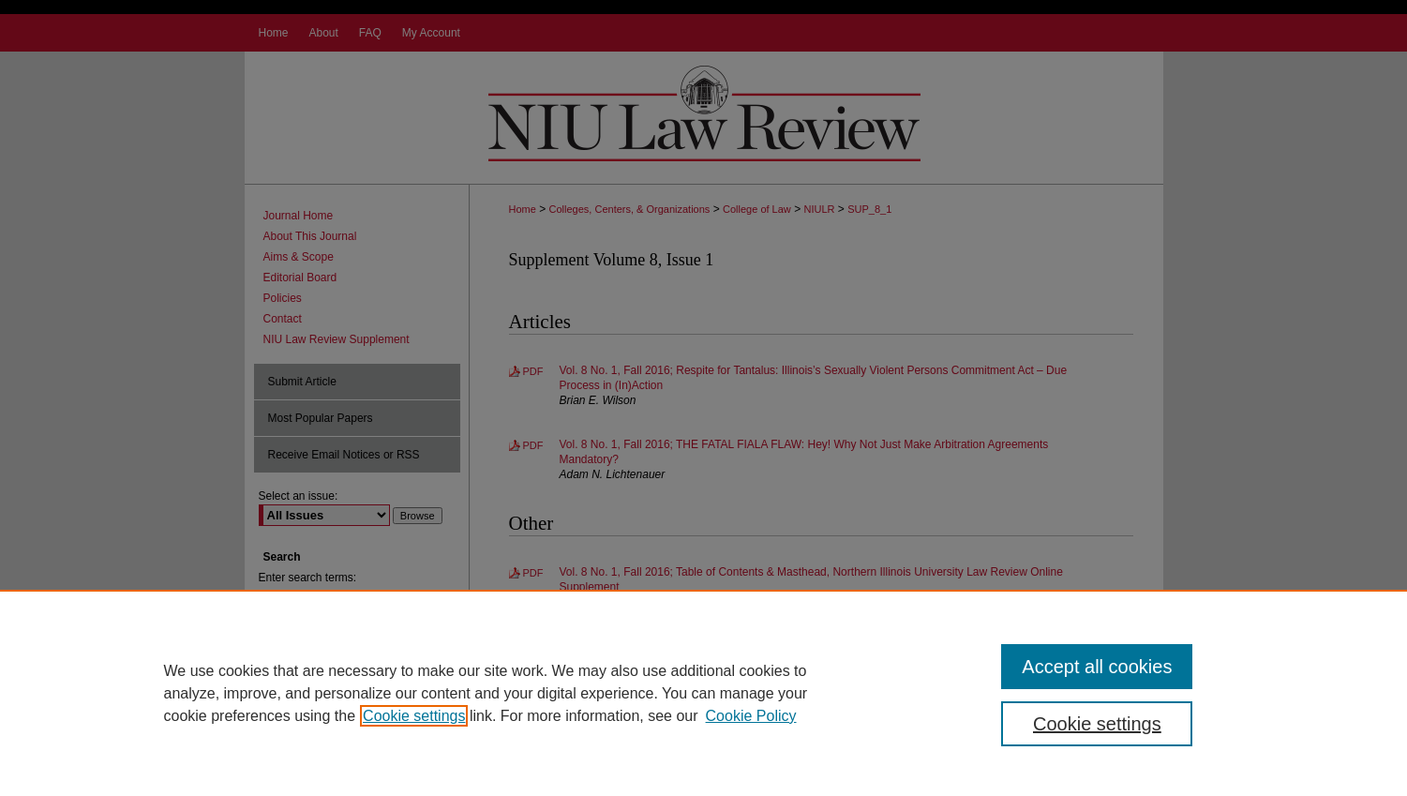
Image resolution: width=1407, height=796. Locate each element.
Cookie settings (414, 716)
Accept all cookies (1097, 666)
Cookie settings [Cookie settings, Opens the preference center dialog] (1097, 723)
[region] (703, 693)
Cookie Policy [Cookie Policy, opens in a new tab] (751, 716)
